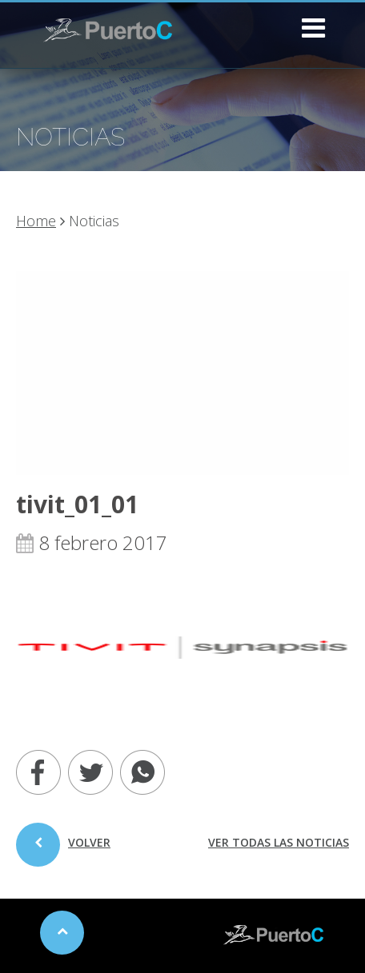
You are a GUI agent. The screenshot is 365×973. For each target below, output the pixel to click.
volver (63, 851)
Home (36, 220)
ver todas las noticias (278, 842)
